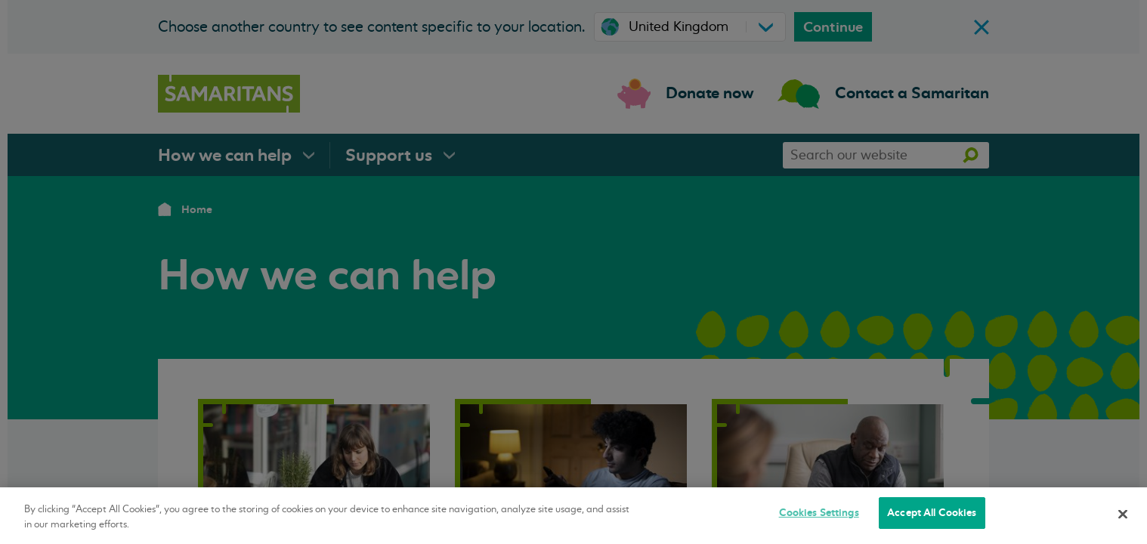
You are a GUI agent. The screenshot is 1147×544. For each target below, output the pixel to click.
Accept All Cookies (931, 512)
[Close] (1122, 513)
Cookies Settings (819, 512)
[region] (573, 515)
